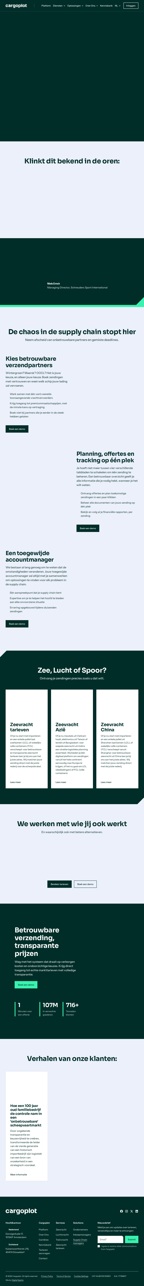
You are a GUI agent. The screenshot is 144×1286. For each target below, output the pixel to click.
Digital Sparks (17, 1280)
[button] (59, 5)
